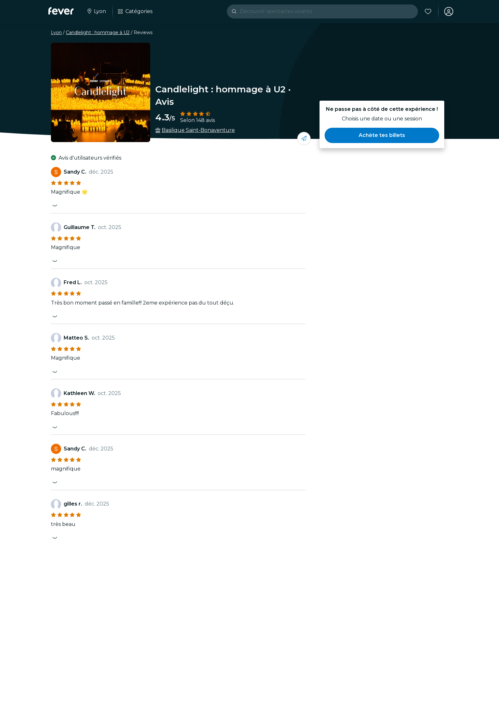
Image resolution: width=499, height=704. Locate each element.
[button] (382, 135)
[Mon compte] (448, 11)
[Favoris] (428, 11)
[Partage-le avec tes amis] (304, 138)
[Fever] (61, 10)
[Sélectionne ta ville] (96, 11)
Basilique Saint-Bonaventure (198, 130)
